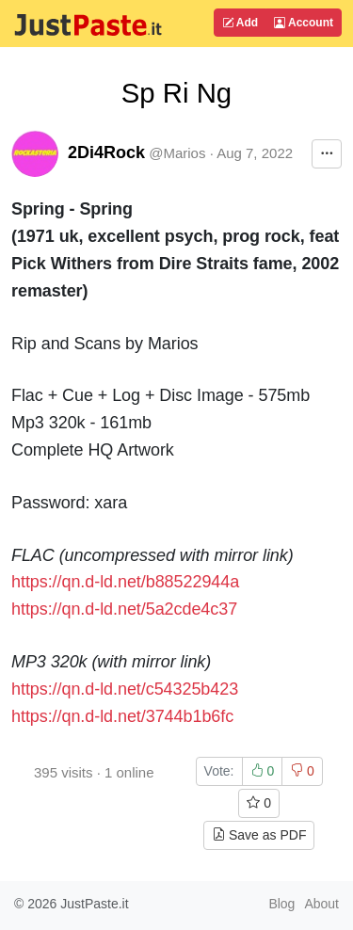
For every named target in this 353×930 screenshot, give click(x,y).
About (321, 903)
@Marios (177, 153)
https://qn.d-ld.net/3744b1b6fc (122, 716)
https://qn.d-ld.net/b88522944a (125, 581)
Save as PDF (259, 834)
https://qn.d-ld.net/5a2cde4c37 (124, 609)
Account (303, 22)
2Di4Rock (106, 152)
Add (240, 22)
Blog (281, 903)
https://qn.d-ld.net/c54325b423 (124, 689)
